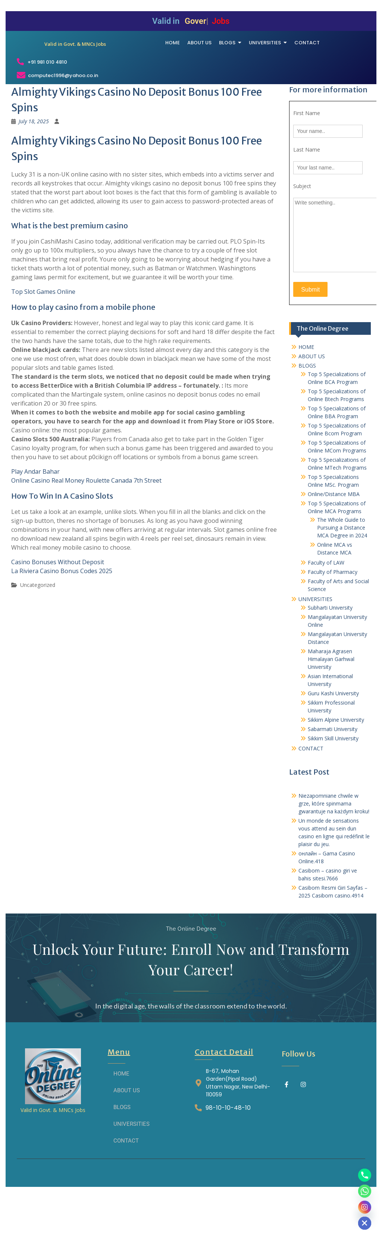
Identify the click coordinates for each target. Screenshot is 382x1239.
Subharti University (330, 653)
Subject (302, 231)
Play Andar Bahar (35, 517)
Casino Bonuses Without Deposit (57, 608)
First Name (306, 158)
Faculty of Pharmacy (332, 617)
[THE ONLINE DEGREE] (75, 60)
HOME (306, 392)
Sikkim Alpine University (336, 765)
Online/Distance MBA (334, 539)
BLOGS (307, 410)
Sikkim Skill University (333, 783)
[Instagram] (364, 1207)
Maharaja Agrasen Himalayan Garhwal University (331, 704)
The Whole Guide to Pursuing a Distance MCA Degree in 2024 (342, 573)
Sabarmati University (332, 774)
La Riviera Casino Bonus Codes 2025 (61, 617)
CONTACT (310, 793)
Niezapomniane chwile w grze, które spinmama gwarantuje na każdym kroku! (333, 849)
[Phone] (364, 1175)
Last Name (306, 195)
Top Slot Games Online (43, 337)
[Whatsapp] (364, 1191)
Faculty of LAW (326, 607)
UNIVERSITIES (315, 644)
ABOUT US (311, 401)
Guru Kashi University (333, 738)
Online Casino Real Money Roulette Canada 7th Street (86, 526)
